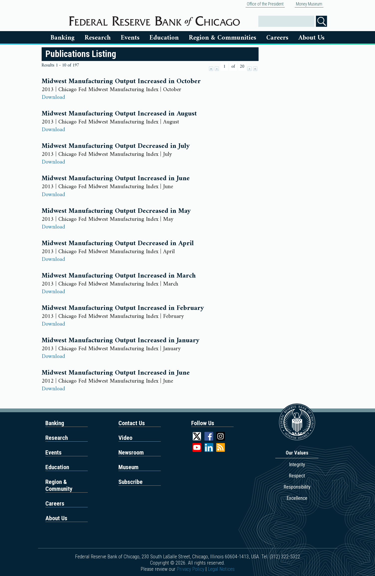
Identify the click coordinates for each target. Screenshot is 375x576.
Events (130, 38)
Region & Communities (222, 38)
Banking (62, 38)
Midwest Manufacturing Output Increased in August (119, 114)
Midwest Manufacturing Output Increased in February (123, 308)
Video (125, 437)
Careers (277, 38)
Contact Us (131, 423)
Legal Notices (221, 569)
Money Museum (309, 3)
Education (164, 38)
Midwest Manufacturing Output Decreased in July (116, 146)
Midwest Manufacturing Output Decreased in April (118, 243)
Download (53, 97)
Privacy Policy (190, 569)
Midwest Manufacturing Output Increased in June (116, 178)
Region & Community (59, 485)
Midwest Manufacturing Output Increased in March (119, 276)
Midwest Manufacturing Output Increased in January (120, 340)
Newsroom (131, 452)
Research (98, 38)
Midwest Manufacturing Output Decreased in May (116, 211)
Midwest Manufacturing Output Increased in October (121, 81)
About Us (311, 38)
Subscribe (130, 481)
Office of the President (265, 3)
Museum (128, 467)
